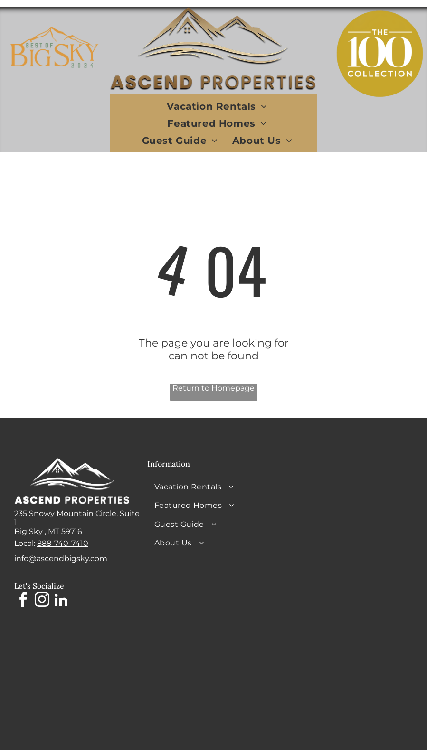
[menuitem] (217, 106)
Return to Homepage (213, 388)
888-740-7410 (62, 543)
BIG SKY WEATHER (346, 493)
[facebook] (22, 601)
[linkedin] (60, 601)
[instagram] (41, 601)
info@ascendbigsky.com (60, 558)
